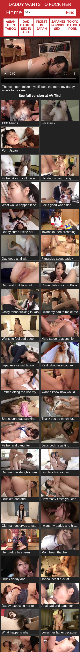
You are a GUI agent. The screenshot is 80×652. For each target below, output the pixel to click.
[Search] (44, 12)
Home (14, 12)
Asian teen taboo (10, 25)
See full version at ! (40, 96)
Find (70, 12)
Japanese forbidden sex (58, 25)
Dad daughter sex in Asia (26, 27)
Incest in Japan (41, 25)
